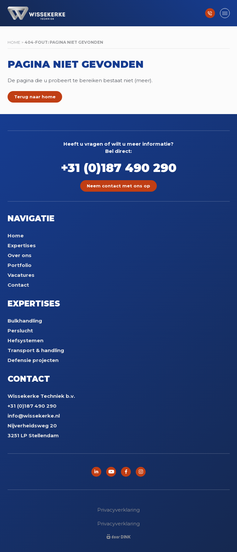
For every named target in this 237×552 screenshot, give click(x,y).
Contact (18, 285)
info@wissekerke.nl (34, 416)
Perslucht (20, 330)
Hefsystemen (25, 340)
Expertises (22, 245)
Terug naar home (35, 96)
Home (14, 42)
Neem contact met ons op (118, 185)
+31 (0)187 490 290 (119, 167)
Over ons (20, 255)
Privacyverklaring (118, 510)
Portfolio (20, 265)
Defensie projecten (33, 360)
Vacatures (21, 275)
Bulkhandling (25, 321)
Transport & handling (36, 350)
